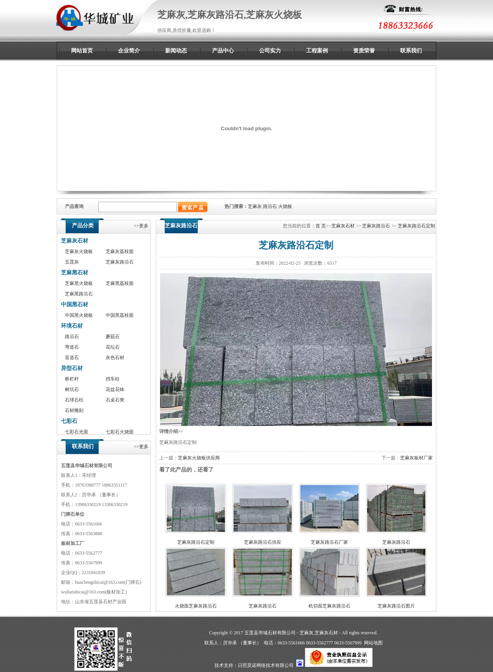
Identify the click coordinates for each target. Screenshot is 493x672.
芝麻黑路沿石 (79, 294)
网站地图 (373, 643)
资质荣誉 (364, 51)
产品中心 (223, 51)
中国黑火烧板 (79, 315)
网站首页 (82, 51)
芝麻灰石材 (74, 241)
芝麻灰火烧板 (79, 251)
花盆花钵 (115, 389)
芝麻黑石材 (74, 273)
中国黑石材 (74, 304)
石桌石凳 (115, 400)
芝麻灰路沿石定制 (416, 226)
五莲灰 (72, 262)
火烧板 (285, 206)
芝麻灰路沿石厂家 (329, 542)
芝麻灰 (255, 206)
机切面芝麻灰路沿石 (329, 606)
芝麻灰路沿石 (120, 262)
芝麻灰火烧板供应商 (199, 458)
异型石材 (72, 368)
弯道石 (72, 347)
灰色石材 (115, 357)
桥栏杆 (72, 379)
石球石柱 (74, 400)
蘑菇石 (113, 336)
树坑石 (72, 389)
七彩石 (69, 421)
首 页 (320, 226)
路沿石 (270, 206)
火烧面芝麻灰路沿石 (196, 606)
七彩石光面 (76, 432)
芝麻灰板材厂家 (416, 458)
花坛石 (113, 347)
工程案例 (317, 51)
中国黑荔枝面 (120, 315)
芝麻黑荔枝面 (120, 283)
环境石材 (72, 326)
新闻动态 (176, 51)
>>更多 (141, 226)
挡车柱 (113, 379)
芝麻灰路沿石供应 (262, 542)
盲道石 (72, 357)
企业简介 (129, 51)
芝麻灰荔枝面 (120, 251)
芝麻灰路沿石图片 (396, 606)
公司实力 (270, 51)
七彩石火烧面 (120, 432)
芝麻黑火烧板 (79, 283)
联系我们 (411, 51)
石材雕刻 (74, 410)
